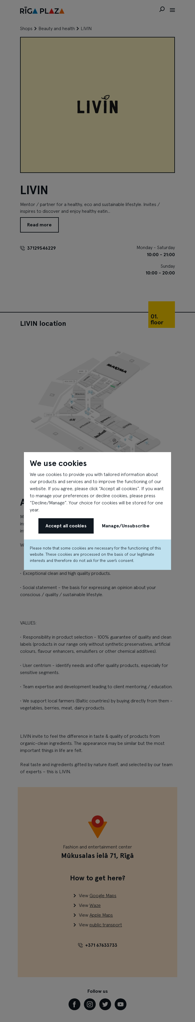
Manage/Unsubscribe (126, 526)
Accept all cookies (66, 526)
